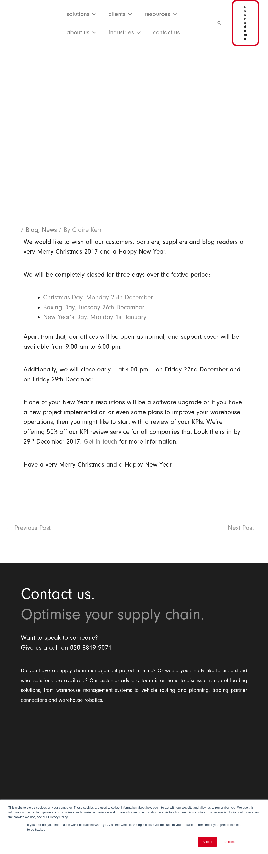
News (49, 229)
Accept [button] (207, 842)
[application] (93, 14)
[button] (81, 14)
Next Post (245, 528)
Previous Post (28, 528)
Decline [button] (229, 842)
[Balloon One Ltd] (134, 750)
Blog (32, 229)
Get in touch (100, 441)
